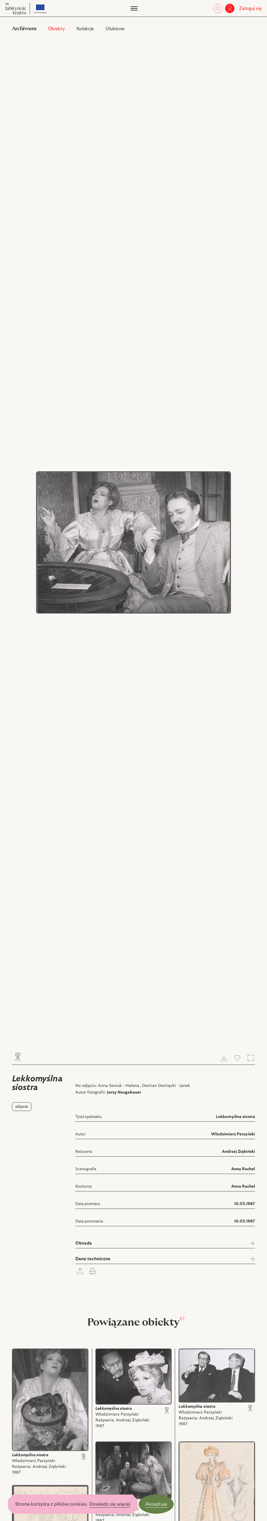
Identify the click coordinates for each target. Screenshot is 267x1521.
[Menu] (133, 8)
